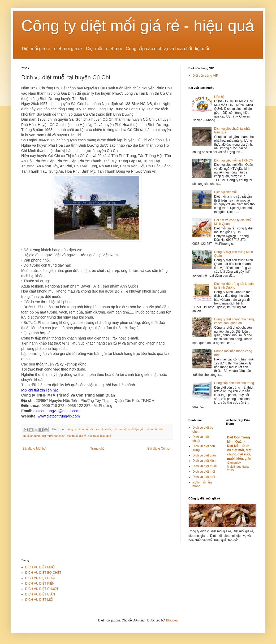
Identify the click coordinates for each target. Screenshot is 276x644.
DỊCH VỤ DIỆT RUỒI (40, 578)
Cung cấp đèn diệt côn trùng (234, 383)
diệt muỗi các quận (53, 435)
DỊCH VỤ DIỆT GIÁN (40, 594)
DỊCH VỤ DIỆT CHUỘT (41, 589)
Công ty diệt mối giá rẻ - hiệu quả (137, 25)
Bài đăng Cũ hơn (159, 448)
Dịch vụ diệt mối (225, 192)
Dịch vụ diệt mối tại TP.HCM (233, 160)
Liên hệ (219, 97)
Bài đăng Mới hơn (35, 448)
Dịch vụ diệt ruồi (203, 477)
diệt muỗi (151, 429)
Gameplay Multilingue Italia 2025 (238, 466)
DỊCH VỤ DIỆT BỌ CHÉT (43, 573)
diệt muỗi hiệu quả (99, 435)
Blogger (171, 620)
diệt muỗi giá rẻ (76, 435)
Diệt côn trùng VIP (205, 75)
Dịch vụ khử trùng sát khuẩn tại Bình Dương (234, 285)
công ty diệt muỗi (77, 429)
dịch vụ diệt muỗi (100, 429)
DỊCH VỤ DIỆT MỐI (39, 600)
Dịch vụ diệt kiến (203, 461)
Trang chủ (97, 448)
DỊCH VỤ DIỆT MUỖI (40, 567)
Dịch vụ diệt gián (204, 455)
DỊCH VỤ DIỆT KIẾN (39, 583)
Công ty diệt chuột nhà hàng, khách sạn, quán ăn (234, 321)
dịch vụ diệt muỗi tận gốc (128, 429)
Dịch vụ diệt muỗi (204, 466)
